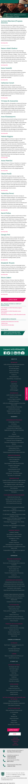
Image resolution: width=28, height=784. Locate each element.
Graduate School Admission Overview (10, 321)
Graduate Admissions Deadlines (14, 601)
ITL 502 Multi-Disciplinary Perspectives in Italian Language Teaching (14, 515)
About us (14, 359)
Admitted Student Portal (14, 577)
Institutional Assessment (14, 409)
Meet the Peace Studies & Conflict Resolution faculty (13, 314)
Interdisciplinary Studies (14, 436)
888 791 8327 (10, 761)
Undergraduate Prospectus (14, 450)
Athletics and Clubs (14, 708)
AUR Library (14, 540)
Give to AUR (15, 744)
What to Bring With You (14, 701)
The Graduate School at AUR (14, 457)
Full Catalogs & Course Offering (14, 534)
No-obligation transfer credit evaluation (14, 484)
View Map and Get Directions (14, 751)
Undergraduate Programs (14, 420)
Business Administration (14, 426)
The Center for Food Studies (14, 475)
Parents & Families (15, 739)
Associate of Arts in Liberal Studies (14, 446)
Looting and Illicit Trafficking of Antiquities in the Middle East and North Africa (14, 518)
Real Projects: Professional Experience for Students (14, 645)
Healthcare (14, 677)
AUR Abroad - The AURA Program (14, 473)
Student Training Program (14, 632)
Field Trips (14, 673)
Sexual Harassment (14, 679)
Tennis (14, 714)
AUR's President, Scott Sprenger (14, 395)
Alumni (15, 743)
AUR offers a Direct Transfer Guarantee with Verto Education (14, 487)
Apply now (13, 300)
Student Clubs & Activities (14, 724)
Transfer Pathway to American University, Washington (14, 491)
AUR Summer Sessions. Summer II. (14, 501)
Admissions (14, 555)
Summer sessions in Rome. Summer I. (14, 499)
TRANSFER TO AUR (14, 478)
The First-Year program (14, 471)
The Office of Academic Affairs (14, 536)
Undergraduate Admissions (14, 580)
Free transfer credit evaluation (14, 588)
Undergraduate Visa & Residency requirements (14, 703)
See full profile (4, 43)
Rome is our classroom (14, 366)
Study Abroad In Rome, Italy (14, 497)
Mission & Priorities (14, 372)
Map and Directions (14, 376)
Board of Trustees (14, 397)
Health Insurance (14, 694)
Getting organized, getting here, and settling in (14, 698)
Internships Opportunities (14, 648)
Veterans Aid (14, 636)
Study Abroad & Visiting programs (14, 495)
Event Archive (14, 388)
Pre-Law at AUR (14, 467)
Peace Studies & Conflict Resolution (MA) (14, 463)
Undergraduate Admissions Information (14, 582)
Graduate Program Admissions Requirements (14, 596)
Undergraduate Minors (14, 448)
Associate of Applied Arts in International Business (14, 443)
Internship (14, 643)
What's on (14, 381)
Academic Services (14, 530)
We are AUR (14, 362)
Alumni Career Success (14, 657)
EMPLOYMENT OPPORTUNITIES (7, 778)
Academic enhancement (14, 465)
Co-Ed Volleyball (14, 712)
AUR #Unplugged (14, 390)
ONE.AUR (15, 738)
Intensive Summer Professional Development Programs (14, 508)
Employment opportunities (14, 413)
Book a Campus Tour (14, 568)
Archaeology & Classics (14, 422)
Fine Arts (14, 434)
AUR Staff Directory (14, 401)
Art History (14, 424)
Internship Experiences (14, 650)
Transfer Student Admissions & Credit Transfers (14, 482)
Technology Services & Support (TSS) (14, 544)
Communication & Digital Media (14, 428)
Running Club (14, 716)
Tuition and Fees (14, 604)
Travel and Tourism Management (14, 440)
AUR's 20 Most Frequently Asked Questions (14, 364)
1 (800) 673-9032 (11, 766)
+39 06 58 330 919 (11, 758)
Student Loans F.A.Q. (14, 629)
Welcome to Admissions (14, 559)
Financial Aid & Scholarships (7, 325)
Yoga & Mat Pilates (14, 718)
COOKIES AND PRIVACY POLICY (7, 779)
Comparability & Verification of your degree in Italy (14, 551)
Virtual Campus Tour (14, 370)
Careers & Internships (14, 639)
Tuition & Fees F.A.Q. (14, 614)
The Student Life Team (14, 666)
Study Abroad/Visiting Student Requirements (14, 590)
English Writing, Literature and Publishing (14, 430)
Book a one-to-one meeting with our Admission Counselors (14, 563)
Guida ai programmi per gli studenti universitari (14, 452)
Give (14, 734)
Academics (14, 416)
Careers (14, 653)
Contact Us (14, 374)
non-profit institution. (16, 776)
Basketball (14, 720)
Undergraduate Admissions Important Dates (14, 584)
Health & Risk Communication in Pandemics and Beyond (14, 511)
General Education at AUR (14, 469)
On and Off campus (14, 664)
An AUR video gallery (14, 368)
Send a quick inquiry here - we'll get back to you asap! (12, 333)
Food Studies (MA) (14, 461)
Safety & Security (14, 692)
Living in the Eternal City (14, 688)
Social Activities (14, 670)
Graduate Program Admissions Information (14, 594)
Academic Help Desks (14, 542)
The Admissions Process (14, 561)
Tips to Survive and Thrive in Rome (14, 690)
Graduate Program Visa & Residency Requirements (14, 598)
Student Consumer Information (14, 411)
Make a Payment (14, 620)
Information (14, 393)
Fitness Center (14, 722)
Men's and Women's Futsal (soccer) (14, 710)
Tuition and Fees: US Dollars (14, 606)
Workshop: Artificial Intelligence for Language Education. (14, 526)
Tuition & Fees (4, 323)
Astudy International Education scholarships (14, 627)
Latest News (14, 383)
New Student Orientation (14, 705)
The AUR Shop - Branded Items (14, 378)
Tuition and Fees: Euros (14, 608)
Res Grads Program (14, 668)
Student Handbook (14, 675)
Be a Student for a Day (14, 570)
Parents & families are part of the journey (14, 572)
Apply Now (13, 730)
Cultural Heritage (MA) (14, 459)
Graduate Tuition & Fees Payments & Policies (14, 618)
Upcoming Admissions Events (14, 566)
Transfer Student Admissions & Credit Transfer (14, 586)
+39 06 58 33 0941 (11, 756)
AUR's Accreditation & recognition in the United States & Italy (14, 403)
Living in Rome (14, 684)
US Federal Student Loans (14, 634)
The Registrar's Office (14, 538)
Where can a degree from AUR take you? (14, 655)
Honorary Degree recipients (14, 399)
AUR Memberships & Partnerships (14, 407)
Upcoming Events (14, 385)
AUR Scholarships (14, 625)
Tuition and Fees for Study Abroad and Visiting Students (14, 611)
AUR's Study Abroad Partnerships (14, 503)
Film (14, 432)
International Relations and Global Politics (14, 438)
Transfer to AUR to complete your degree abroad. (14, 480)
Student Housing (14, 686)
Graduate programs (14, 455)
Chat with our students (14, 681)
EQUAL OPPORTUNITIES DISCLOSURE (20, 778)
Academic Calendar (14, 532)
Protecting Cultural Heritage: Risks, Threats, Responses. (14, 522)
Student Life (14, 661)
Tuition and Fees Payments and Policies (14, 616)
